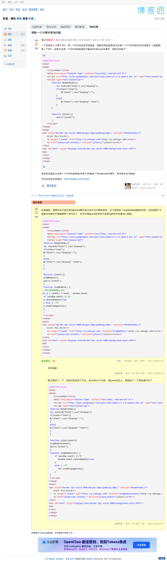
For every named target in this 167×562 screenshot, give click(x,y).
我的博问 (65, 27)
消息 (42, 9)
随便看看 (33, 9)
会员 (16, 2)
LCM (118, 361)
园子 (5, 9)
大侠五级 (128, 361)
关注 (11, 9)
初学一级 (147, 184)
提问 (23, 34)
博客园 (89, 559)
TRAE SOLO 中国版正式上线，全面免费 (55, 196)
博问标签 (80, 27)
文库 (10, 55)
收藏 (10, 50)
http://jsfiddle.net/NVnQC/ (77, 179)
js (43, 185)
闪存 (10, 28)
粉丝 (18, 9)
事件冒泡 (51, 185)
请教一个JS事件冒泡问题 (46, 32)
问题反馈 (11, 64)
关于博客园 (50, 559)
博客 (10, 39)
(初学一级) (139, 373)
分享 (163, 196)
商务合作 (70, 559)
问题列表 (37, 27)
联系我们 (60, 559)
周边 (22, 2)
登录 (19, 18)
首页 (4, 2)
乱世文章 (136, 184)
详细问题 (93, 27)
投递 (23, 45)
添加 (23, 50)
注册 (31, 18)
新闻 (10, 2)
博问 (10, 34)
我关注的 (51, 27)
